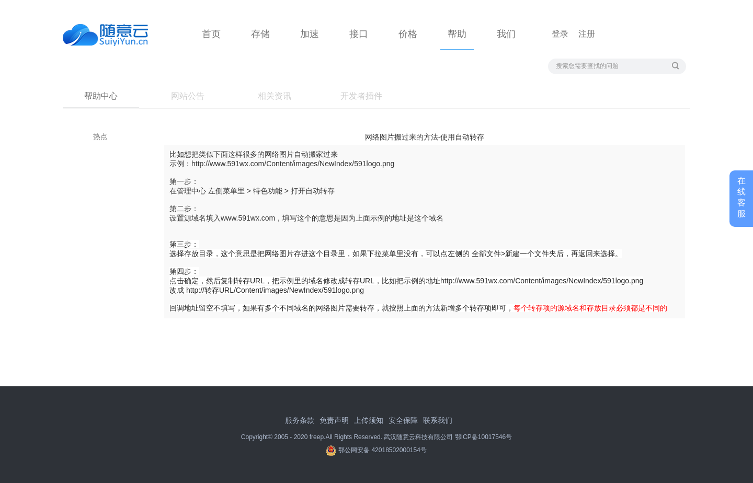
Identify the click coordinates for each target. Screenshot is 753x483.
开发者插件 (361, 95)
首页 (211, 34)
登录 (560, 33)
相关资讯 (274, 95)
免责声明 (334, 420)
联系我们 (437, 420)
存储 (260, 34)
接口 (358, 34)
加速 (309, 34)
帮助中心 (101, 95)
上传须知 (368, 420)
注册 (586, 33)
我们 (506, 34)
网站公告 (187, 95)
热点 (100, 136)
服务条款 (299, 420)
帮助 (457, 34)
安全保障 (403, 420)
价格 (407, 34)
